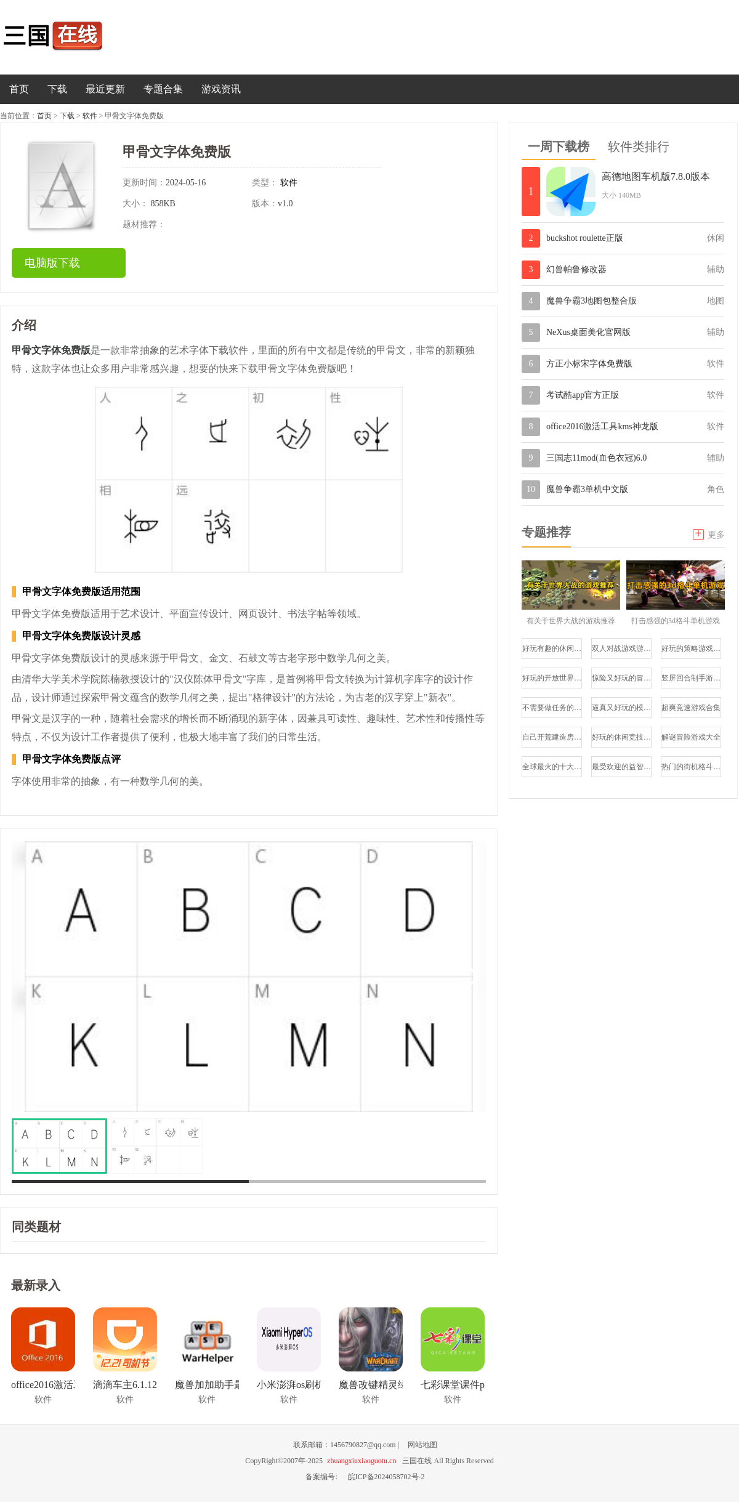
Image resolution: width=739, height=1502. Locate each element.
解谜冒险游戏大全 (691, 737)
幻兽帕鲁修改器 (576, 269)
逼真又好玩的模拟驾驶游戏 (622, 707)
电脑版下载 (52, 263)
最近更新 (105, 89)
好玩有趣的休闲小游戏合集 (552, 648)
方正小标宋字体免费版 (589, 363)
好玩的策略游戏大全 (691, 648)
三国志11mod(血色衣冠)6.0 (596, 457)
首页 (19, 89)
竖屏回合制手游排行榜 (691, 678)
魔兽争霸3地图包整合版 (591, 300)
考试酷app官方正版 (582, 395)
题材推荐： (144, 224)
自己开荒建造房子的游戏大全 (552, 737)
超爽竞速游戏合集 (691, 707)
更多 (709, 533)
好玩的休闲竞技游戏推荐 (622, 737)
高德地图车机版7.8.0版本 (656, 176)
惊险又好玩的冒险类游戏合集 (622, 678)
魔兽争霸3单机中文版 (587, 489)
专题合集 (163, 89)
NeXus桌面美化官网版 (588, 332)
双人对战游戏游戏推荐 (622, 648)
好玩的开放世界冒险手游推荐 (552, 678)
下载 (57, 89)
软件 (90, 115)
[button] (471, 976)
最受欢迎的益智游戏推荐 (622, 766)
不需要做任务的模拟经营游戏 (552, 707)
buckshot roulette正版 (584, 238)
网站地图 (422, 1444)
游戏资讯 (221, 89)
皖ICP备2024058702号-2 (386, 1476)
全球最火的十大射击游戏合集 (552, 766)
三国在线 (64, 37)
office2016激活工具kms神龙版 (602, 426)
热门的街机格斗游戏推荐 (691, 766)
